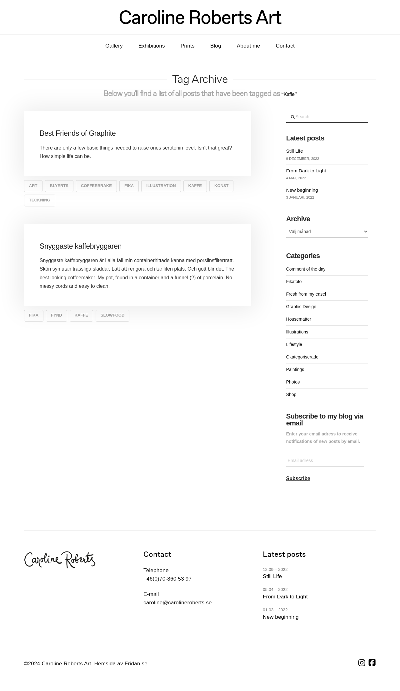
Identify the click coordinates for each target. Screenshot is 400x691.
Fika (129, 185)
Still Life (294, 151)
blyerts (59, 185)
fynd (56, 315)
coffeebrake (96, 185)
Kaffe (195, 185)
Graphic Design (301, 306)
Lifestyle (294, 344)
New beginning (302, 190)
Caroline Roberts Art (200, 17)
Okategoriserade (302, 356)
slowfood (113, 315)
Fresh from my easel (306, 294)
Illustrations (297, 331)
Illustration (161, 185)
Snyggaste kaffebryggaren (81, 246)
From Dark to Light (306, 170)
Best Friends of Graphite (78, 133)
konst (221, 185)
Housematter (298, 319)
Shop (291, 394)
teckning (39, 200)
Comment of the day (306, 269)
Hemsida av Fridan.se (121, 664)
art (33, 185)
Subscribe (298, 478)
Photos (293, 381)
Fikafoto (294, 281)
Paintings (295, 369)
